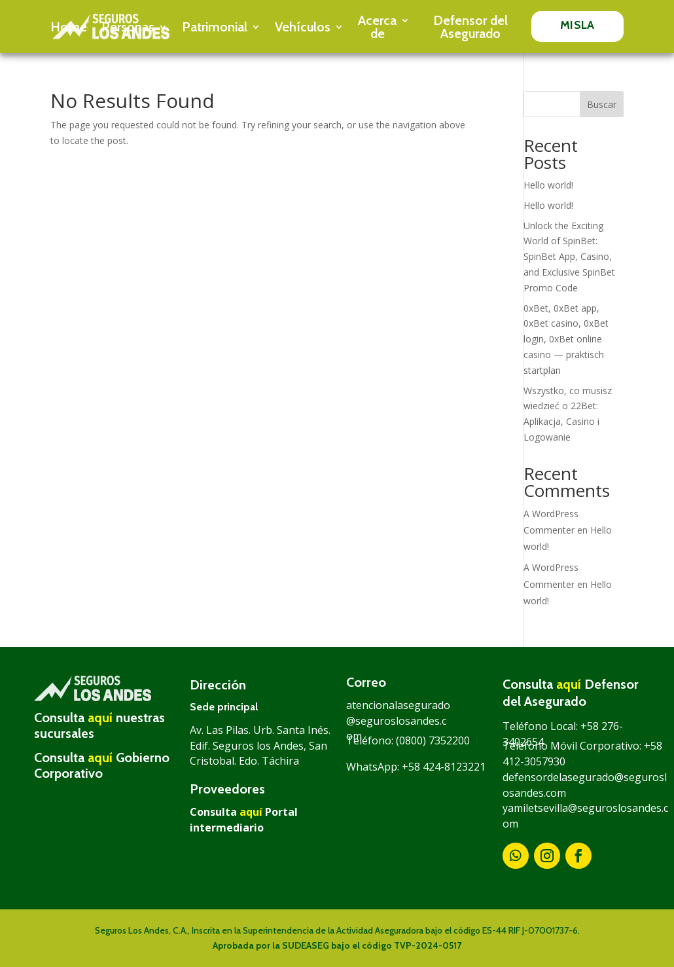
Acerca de (377, 27)
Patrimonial (214, 26)
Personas (127, 26)
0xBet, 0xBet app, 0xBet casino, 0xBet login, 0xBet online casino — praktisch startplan (566, 339)
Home (68, 26)
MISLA (577, 25)
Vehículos (302, 26)
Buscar (601, 104)
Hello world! (548, 185)
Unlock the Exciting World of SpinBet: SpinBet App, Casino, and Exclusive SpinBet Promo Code (569, 256)
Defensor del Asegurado (470, 27)
